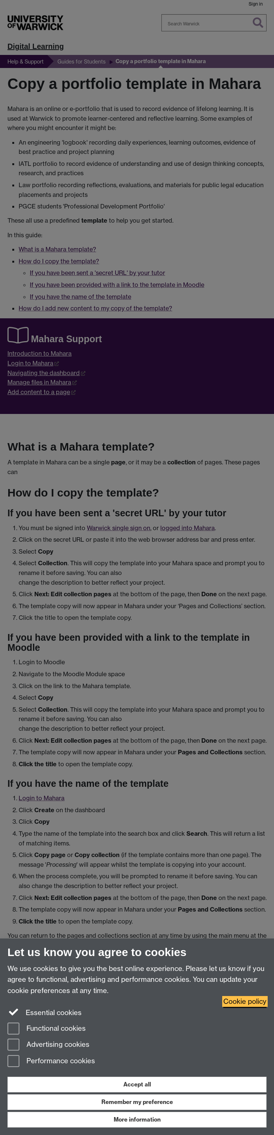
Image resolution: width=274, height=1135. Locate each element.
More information (137, 1119)
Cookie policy (245, 1001)
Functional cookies (46, 1029)
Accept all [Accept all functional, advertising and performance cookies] (137, 1084)
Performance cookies (51, 1061)
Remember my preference (137, 1101)
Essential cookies (44, 1012)
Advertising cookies (48, 1045)
